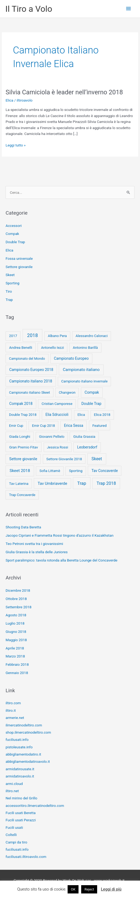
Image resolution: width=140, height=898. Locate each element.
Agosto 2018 (16, 615)
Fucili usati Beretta (21, 813)
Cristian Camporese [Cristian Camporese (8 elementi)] (57, 404)
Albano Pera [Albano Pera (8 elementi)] (57, 336)
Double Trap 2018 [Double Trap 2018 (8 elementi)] (22, 415)
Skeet (10, 275)
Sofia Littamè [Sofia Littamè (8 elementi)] (49, 471)
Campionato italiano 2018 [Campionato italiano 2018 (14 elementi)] (30, 381)
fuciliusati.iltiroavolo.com (26, 856)
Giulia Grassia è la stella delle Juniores (37, 552)
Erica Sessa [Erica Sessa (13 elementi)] (73, 425)
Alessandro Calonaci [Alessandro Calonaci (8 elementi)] (92, 336)
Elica (9, 100)
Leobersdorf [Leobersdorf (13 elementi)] (87, 447)
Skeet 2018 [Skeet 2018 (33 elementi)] (20, 470)
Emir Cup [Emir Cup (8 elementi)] (16, 426)
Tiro (9, 291)
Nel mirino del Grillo (21, 798)
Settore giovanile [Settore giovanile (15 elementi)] (23, 459)
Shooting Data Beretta (23, 527)
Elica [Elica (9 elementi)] (81, 415)
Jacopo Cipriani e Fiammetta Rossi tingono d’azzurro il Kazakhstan (59, 535)
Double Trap (15, 242)
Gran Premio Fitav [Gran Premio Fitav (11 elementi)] (23, 447)
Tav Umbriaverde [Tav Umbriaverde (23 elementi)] (52, 483)
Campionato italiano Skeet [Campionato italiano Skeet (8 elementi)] (29, 392)
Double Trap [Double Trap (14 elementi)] (91, 403)
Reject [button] (89, 889)
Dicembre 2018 (18, 590)
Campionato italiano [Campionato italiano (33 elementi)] (81, 369)
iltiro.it (11, 710)
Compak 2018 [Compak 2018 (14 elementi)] (20, 403)
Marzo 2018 (15, 656)
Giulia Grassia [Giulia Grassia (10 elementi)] (84, 436)
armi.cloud (14, 783)
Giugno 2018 (16, 631)
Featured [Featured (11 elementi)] (99, 425)
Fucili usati (14, 827)
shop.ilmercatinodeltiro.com (28, 732)
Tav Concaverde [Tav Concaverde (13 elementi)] (105, 471)
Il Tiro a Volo (28, 9)
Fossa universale (19, 258)
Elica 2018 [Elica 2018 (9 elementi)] (102, 415)
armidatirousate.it (20, 769)
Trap (9, 299)
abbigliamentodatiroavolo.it (28, 761)
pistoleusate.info (19, 747)
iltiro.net (12, 791)
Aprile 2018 (15, 648)
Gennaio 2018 (17, 673)
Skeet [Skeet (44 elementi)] (97, 458)
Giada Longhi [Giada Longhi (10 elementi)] (19, 436)
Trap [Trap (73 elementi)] (81, 483)
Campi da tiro (16, 842)
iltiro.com (13, 703)
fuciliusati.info (17, 739)
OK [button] (73, 889)
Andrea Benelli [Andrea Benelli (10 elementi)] (20, 347)
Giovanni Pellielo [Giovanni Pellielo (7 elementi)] (51, 437)
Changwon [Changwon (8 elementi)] (67, 392)
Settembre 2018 (18, 607)
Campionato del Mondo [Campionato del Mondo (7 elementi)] (27, 359)
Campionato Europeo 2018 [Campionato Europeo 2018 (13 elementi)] (31, 369)
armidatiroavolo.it (20, 776)
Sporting (12, 283)
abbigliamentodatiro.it (23, 754)
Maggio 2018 (16, 640)
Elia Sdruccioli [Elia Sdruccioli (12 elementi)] (57, 414)
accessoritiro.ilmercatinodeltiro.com (35, 805)
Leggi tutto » (16, 145)
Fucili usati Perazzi (21, 820)
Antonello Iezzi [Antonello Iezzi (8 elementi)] (52, 348)
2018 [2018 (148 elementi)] (32, 335)
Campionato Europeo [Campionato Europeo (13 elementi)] (71, 358)
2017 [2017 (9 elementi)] (13, 336)
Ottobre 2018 (16, 599)
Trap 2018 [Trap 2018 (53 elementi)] (106, 483)
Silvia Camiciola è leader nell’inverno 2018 (64, 92)
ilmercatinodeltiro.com (24, 725)
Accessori (14, 225)
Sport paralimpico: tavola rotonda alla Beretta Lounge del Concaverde (61, 560)
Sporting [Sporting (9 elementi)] (75, 471)
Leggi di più (111, 889)
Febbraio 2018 (17, 664)
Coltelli (11, 835)
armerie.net (15, 717)
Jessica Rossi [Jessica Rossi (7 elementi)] (57, 447)
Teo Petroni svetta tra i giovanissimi (34, 543)
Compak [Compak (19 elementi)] (92, 392)
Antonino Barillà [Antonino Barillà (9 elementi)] (85, 348)
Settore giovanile (19, 267)
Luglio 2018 (15, 623)
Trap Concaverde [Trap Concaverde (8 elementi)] (22, 495)
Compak (12, 233)
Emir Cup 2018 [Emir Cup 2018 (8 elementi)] (43, 426)
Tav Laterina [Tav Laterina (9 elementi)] (18, 484)
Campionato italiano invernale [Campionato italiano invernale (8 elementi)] (84, 381)
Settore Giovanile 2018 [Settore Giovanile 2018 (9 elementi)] (64, 459)
